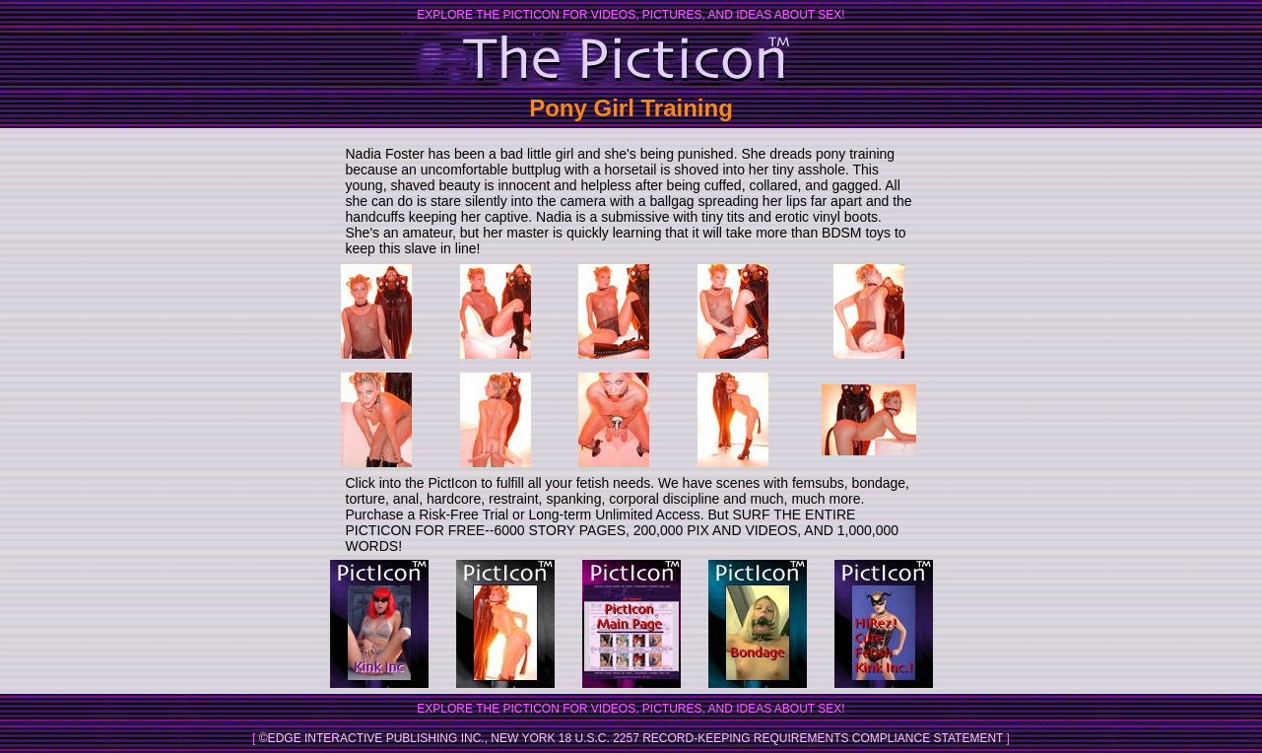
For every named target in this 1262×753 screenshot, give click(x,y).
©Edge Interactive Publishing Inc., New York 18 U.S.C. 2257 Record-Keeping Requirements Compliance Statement (631, 738)
